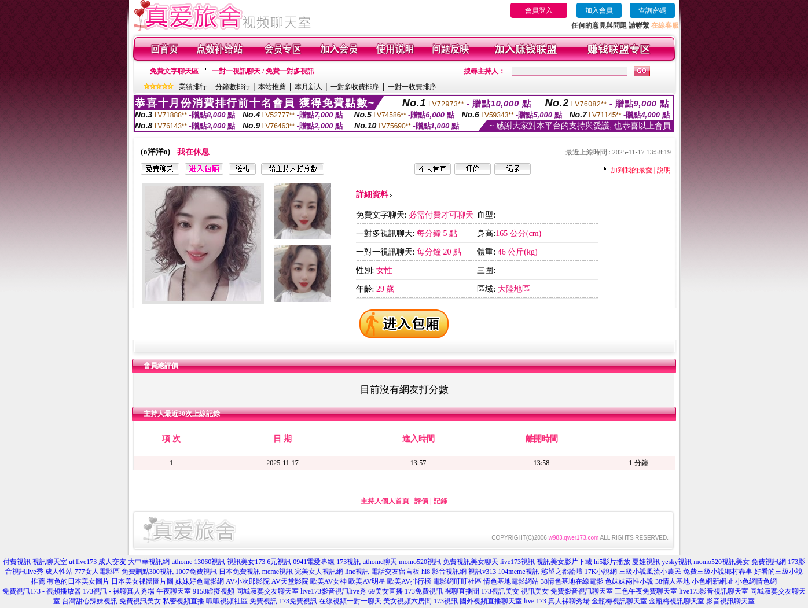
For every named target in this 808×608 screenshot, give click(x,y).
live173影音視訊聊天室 (713, 591)
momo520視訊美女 (721, 562)
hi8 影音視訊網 (444, 572)
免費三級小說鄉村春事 (717, 572)
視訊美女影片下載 (564, 562)
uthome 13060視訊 (198, 562)
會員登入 (539, 10)
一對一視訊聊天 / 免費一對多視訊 (263, 71)
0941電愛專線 (314, 562)
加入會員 (599, 10)
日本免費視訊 (239, 572)
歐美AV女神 (328, 581)
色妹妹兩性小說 (629, 581)
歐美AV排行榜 (409, 581)
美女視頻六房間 (407, 601)
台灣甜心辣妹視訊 (89, 601)
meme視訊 (277, 572)
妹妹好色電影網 (199, 581)
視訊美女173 (246, 562)
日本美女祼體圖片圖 (142, 581)
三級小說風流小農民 (650, 572)
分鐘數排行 (232, 87)
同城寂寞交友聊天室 (267, 591)
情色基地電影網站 (511, 581)
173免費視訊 (424, 591)
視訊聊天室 (49, 562)
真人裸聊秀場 (569, 601)
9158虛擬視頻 (213, 591)
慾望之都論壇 (562, 572)
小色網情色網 (756, 581)
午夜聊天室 (173, 591)
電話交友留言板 (395, 572)
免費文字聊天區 (174, 71)
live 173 (535, 601)
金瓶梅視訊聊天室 (619, 601)
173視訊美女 (500, 591)
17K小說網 (601, 572)
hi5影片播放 (612, 562)
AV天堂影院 (289, 581)
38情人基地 (672, 581)
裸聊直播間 (462, 591)
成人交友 (112, 562)
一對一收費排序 (412, 87)
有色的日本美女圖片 (78, 581)
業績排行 (193, 87)
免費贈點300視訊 (148, 572)
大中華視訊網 (149, 562)
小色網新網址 (712, 581)
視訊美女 (535, 591)
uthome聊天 (379, 562)
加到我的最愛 (631, 170)
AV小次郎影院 (248, 581)
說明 (664, 170)
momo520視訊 (420, 562)
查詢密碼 (652, 10)
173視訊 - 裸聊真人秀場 (119, 591)
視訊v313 (482, 572)
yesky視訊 (677, 562)
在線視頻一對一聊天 (350, 601)
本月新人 (308, 87)
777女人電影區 (97, 572)
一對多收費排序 (354, 87)
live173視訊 (517, 562)
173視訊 (348, 562)
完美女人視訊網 (319, 572)
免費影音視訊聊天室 (581, 591)
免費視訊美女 (140, 601)
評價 (421, 501)
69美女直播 (385, 591)
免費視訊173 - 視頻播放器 (41, 591)
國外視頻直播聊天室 (491, 601)
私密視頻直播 (183, 601)
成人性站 (59, 572)
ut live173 (83, 562)
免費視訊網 (768, 562)
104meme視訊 (518, 572)
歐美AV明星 (366, 581)
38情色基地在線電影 (572, 581)
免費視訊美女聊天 (470, 562)
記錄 (440, 501)
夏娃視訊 (646, 562)
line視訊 (357, 572)
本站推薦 (272, 87)
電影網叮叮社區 (457, 581)
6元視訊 (279, 562)
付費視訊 (17, 562)
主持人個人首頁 (385, 501)
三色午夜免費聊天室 (646, 591)
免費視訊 (263, 601)
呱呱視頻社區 (227, 601)
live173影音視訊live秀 (333, 591)
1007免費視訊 (196, 572)
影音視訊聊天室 (730, 601)
